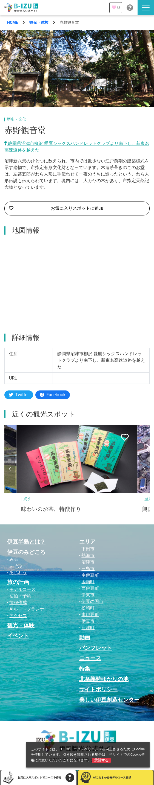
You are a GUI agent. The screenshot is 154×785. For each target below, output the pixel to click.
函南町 (88, 581)
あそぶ (15, 565)
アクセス (18, 615)
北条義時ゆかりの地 (104, 679)
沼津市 (88, 562)
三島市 (88, 568)
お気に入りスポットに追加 (56, 208)
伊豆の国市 (92, 601)
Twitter (19, 394)
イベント (18, 635)
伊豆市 (88, 621)
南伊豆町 (90, 575)
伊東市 (88, 594)
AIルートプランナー (29, 609)
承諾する (101, 760)
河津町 (88, 627)
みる (13, 559)
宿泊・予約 (20, 596)
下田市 (88, 548)
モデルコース (22, 589)
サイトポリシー (98, 689)
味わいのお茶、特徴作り (51, 509)
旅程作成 (18, 602)
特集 (84, 668)
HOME (12, 22)
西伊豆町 (90, 588)
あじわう (18, 572)
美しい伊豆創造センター (109, 699)
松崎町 (88, 608)
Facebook (52, 394)
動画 (84, 637)
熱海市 (88, 555)
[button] (9, 469)
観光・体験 (39, 22)
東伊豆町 (90, 614)
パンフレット (95, 647)
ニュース (90, 658)
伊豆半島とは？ (26, 541)
